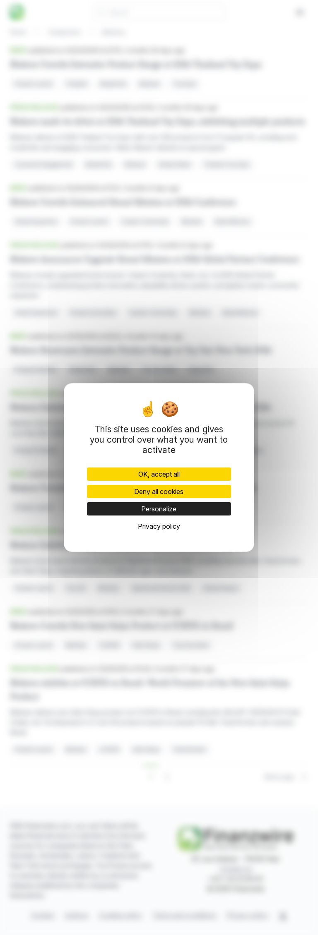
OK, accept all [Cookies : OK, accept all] (159, 474)
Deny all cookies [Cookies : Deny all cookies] (158, 491)
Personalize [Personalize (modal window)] (158, 509)
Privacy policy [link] (159, 526)
